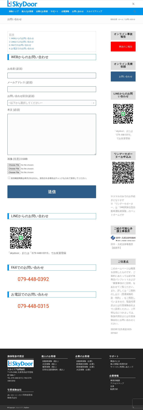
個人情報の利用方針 (119, 364)
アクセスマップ (117, 383)
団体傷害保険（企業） (86, 367)
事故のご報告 (125, 46)
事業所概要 (115, 380)
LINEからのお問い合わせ (22, 42)
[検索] (134, 11)
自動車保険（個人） (51, 361)
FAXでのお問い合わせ (21, 45)
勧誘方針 (114, 389)
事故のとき (115, 361)
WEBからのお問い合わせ (22, 38)
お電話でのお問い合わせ (22, 48)
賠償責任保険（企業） (86, 364)
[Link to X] (133, 4)
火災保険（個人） (50, 364)
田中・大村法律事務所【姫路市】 (123, 244)
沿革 (112, 386)
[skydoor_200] (22, 4)
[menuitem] (13, 11)
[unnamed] (20, 237)
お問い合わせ (14, 19)
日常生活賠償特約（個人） (53, 370)
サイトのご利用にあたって (121, 367)
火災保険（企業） (84, 370)
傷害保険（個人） (50, 367)
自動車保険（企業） (85, 361)
